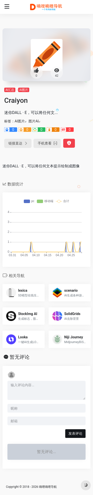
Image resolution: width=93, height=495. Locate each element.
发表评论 (75, 433)
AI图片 (23, 90)
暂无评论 (20, 357)
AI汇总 (9, 90)
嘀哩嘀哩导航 (48, 487)
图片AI (34, 121)
